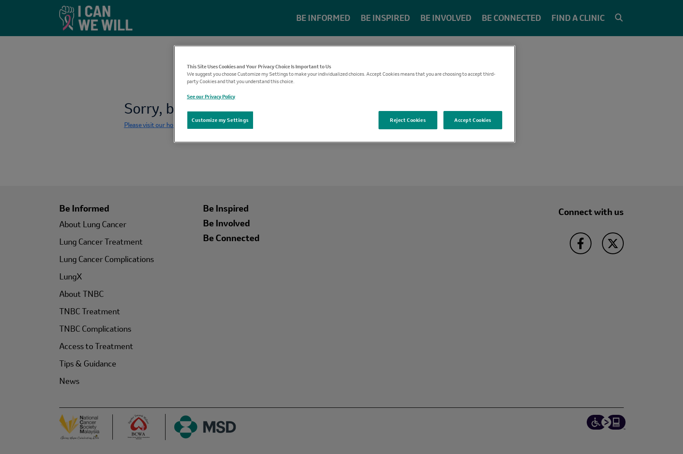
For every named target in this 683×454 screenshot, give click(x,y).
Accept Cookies (472, 120)
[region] (344, 93)
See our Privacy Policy (211, 96)
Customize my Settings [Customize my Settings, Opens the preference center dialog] (220, 120)
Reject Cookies (408, 120)
